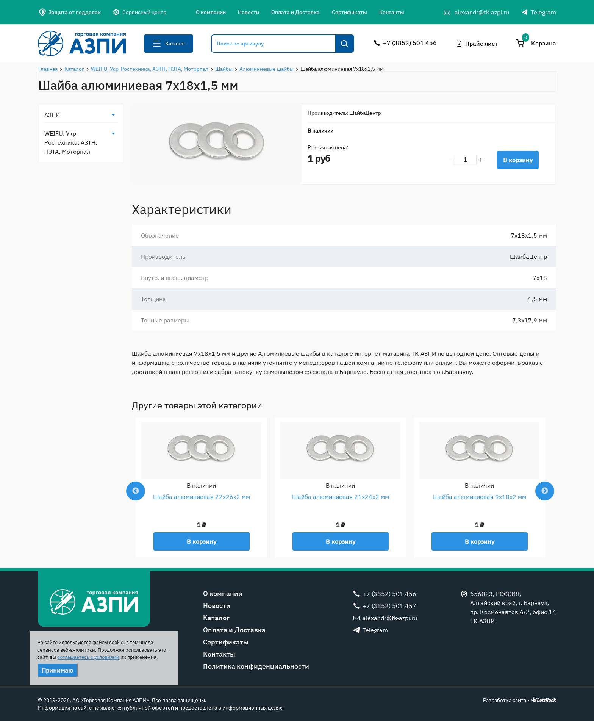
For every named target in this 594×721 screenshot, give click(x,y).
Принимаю (57, 670)
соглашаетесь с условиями (88, 657)
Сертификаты (349, 12)
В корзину (518, 160)
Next (544, 491)
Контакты (391, 12)
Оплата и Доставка (295, 12)
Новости (248, 12)
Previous (135, 491)
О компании (211, 12)
